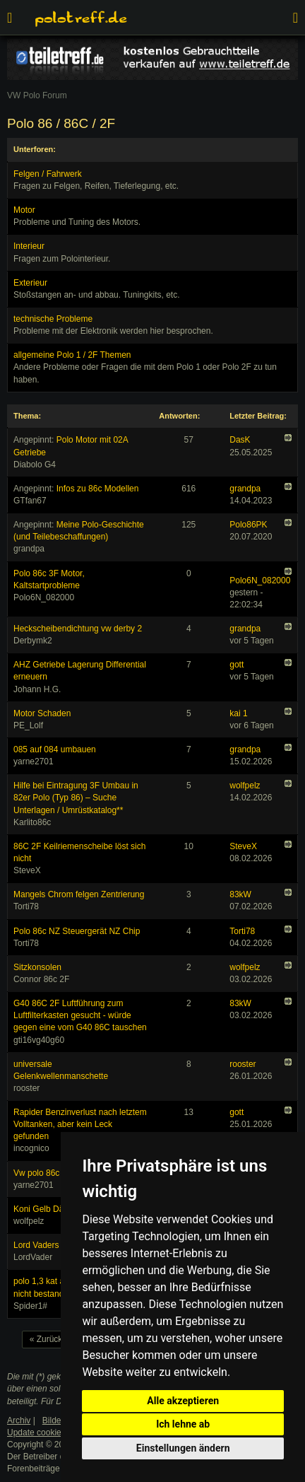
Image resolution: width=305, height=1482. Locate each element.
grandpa (245, 489)
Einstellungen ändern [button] (183, 1448)
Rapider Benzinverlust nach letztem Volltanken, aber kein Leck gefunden (80, 1124)
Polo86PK (248, 525)
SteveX (243, 846)
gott (236, 665)
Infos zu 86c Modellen (97, 489)
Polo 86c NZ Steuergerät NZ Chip (76, 931)
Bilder (53, 1420)
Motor (24, 210)
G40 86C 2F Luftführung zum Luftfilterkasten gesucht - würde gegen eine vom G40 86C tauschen (80, 1015)
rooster (242, 1064)
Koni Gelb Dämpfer (49, 1209)
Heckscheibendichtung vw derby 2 (77, 629)
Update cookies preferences (59, 1432)
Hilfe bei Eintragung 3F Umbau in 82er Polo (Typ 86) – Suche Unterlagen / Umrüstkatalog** (75, 798)
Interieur (28, 246)
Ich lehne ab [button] (183, 1424)
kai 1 (238, 713)
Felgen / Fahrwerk (47, 174)
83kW (240, 894)
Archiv (18, 1420)
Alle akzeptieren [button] (183, 1400)
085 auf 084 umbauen (54, 749)
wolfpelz (244, 785)
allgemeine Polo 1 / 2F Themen (72, 355)
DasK (239, 440)
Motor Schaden (42, 713)
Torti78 (242, 931)
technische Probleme (52, 319)
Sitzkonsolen (37, 967)
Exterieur (30, 283)
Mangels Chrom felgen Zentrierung (78, 894)
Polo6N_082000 (259, 580)
